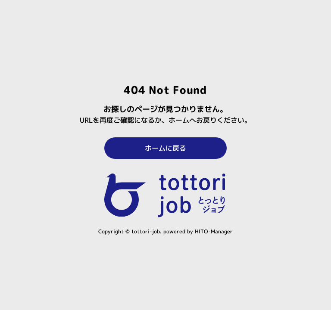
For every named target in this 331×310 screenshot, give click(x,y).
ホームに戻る (165, 148)
